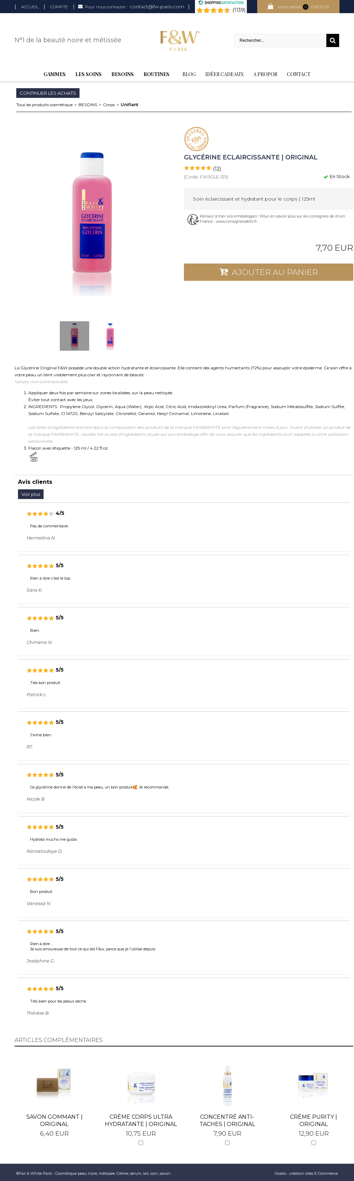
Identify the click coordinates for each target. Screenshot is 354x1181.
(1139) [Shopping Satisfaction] (238, 10)
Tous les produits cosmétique (44, 104)
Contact (298, 74)
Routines (156, 74)
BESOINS (87, 104)
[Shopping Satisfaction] (220, 3)
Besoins (122, 74)
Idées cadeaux (224, 74)
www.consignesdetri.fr (236, 221)
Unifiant (129, 104)
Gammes (55, 74)
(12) (217, 169)
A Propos (265, 74)
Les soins (88, 74)
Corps (109, 104)
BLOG (189, 74)
